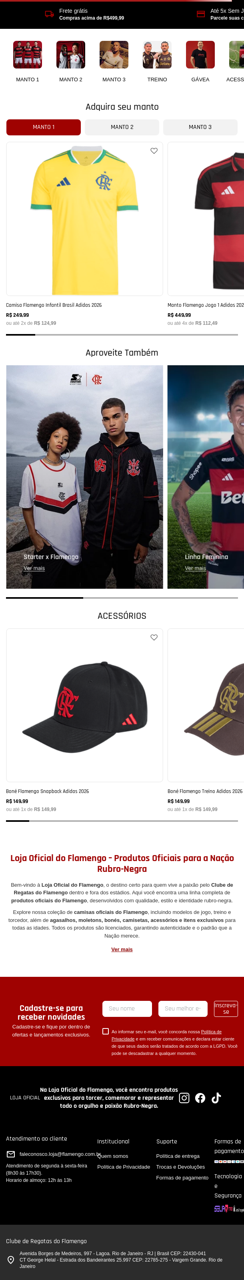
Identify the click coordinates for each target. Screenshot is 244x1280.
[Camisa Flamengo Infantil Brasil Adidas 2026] (84, 233)
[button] (20, 335)
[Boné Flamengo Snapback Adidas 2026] (84, 720)
